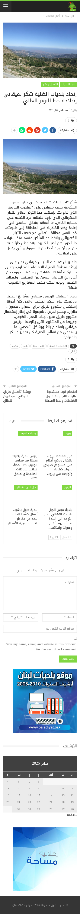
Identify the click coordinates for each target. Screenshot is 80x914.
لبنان (73, 351)
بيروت (68, 433)
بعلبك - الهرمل (28, 433)
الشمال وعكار (50, 84)
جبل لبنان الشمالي (26, 487)
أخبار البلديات (68, 84)
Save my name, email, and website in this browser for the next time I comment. (41, 646)
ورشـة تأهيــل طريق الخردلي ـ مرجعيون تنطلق (17, 396)
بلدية (25, 346)
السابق (66, 537)
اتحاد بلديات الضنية (58, 346)
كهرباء (15, 346)
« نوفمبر (72, 814)
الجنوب (67, 487)
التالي (54, 537)
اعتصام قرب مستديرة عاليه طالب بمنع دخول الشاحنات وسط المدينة (61, 396)
